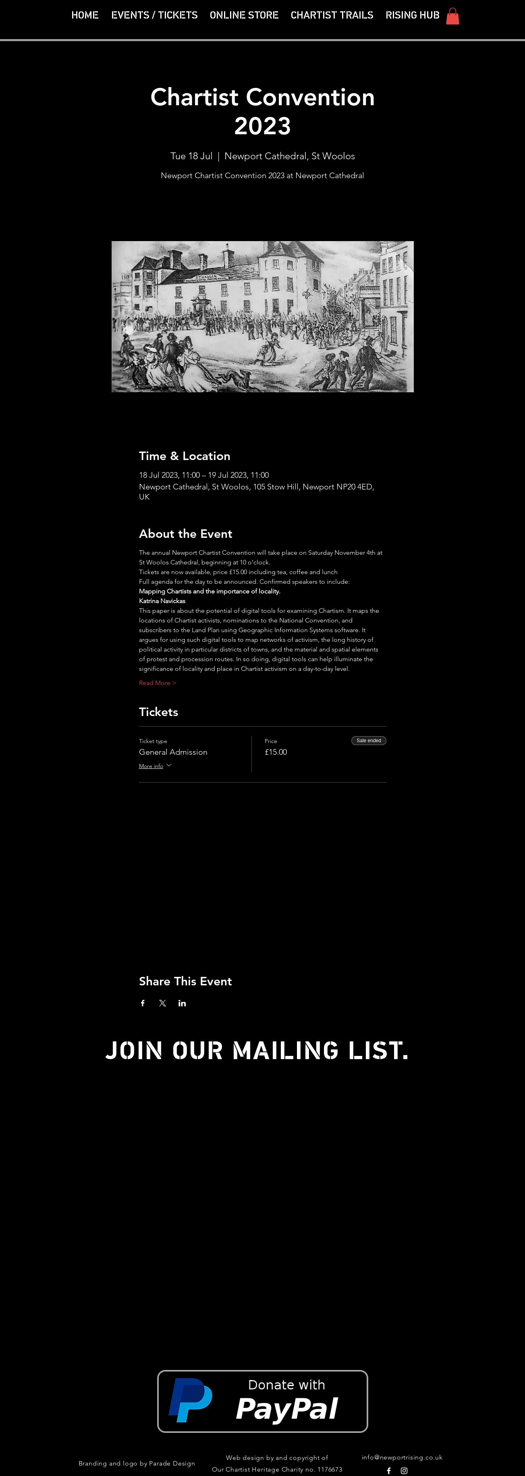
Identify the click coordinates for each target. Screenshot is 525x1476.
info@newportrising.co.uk (402, 1457)
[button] (332, 15)
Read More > (157, 683)
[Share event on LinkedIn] (182, 1003)
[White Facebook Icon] (388, 1470)
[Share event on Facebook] (143, 1003)
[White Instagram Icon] (404, 1470)
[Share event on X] (162, 1003)
